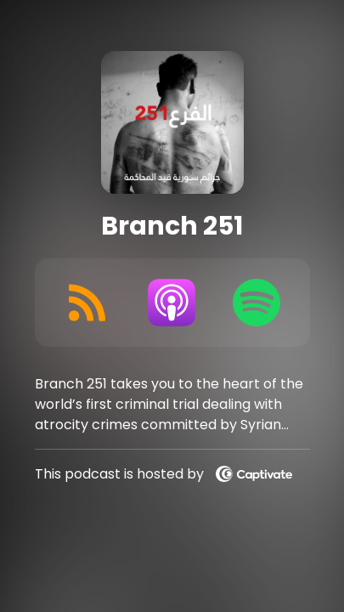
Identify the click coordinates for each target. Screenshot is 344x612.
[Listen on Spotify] (256, 302)
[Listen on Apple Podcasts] (172, 302)
